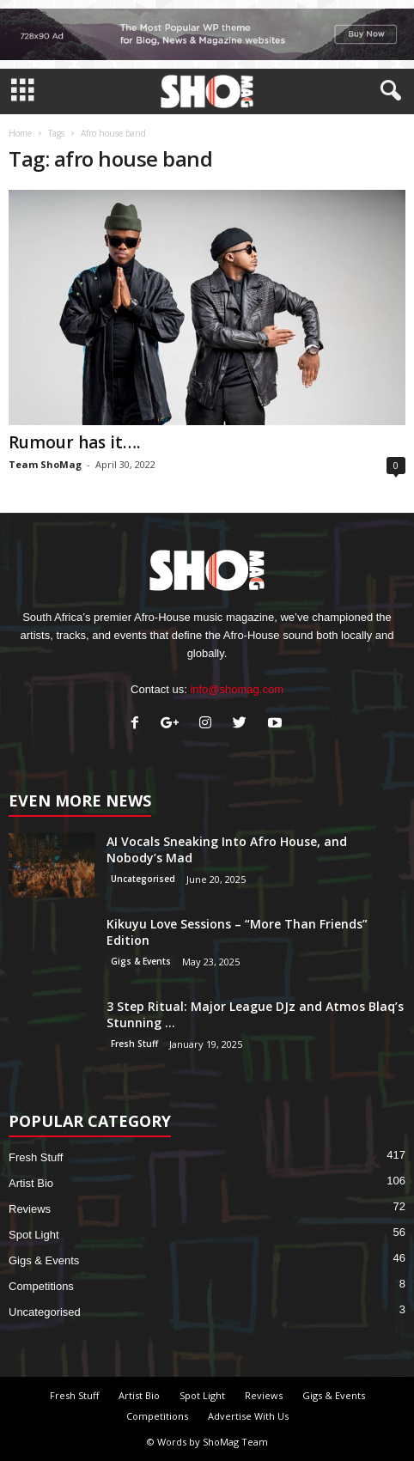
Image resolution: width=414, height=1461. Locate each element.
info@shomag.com (236, 689)
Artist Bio (31, 1183)
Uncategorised (143, 879)
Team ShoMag (45, 464)
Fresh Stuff (134, 1044)
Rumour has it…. (74, 442)
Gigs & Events (141, 961)
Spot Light (34, 1234)
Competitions (41, 1286)
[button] (387, 91)
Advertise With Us (248, 1415)
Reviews (30, 1208)
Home (20, 133)
